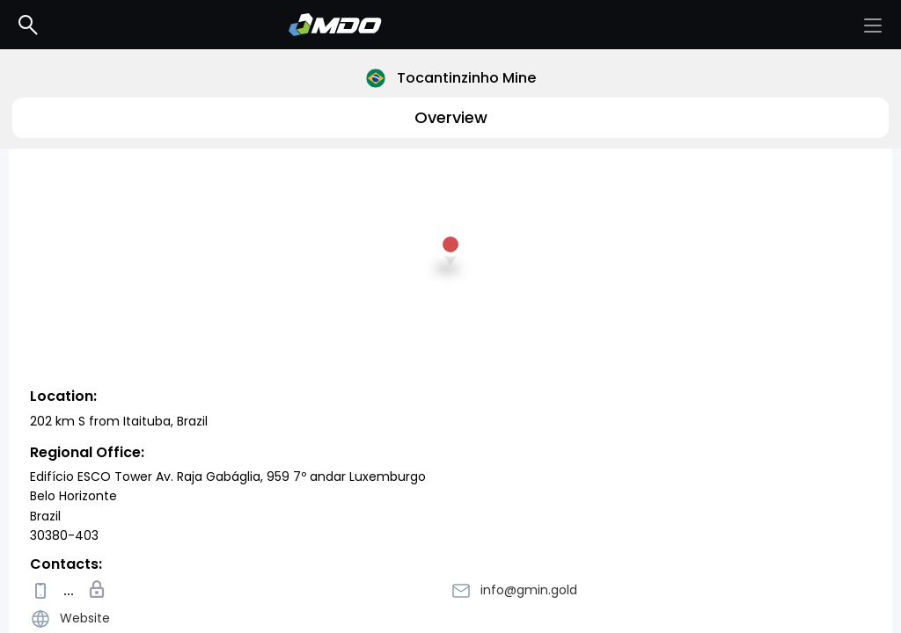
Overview (450, 117)
